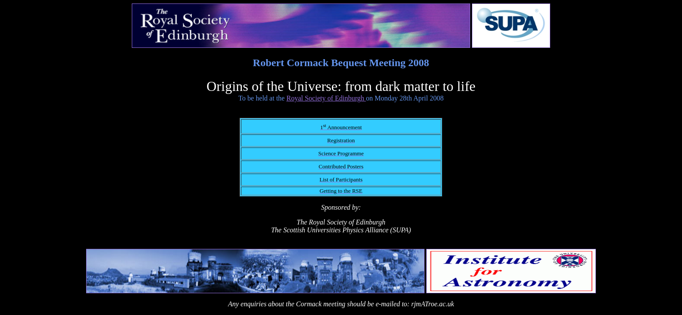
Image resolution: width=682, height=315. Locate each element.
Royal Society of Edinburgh (326, 98)
